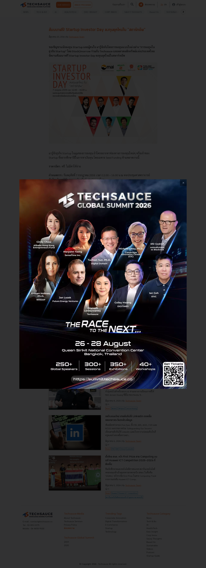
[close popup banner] (183, 182)
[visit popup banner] (103, 284)
